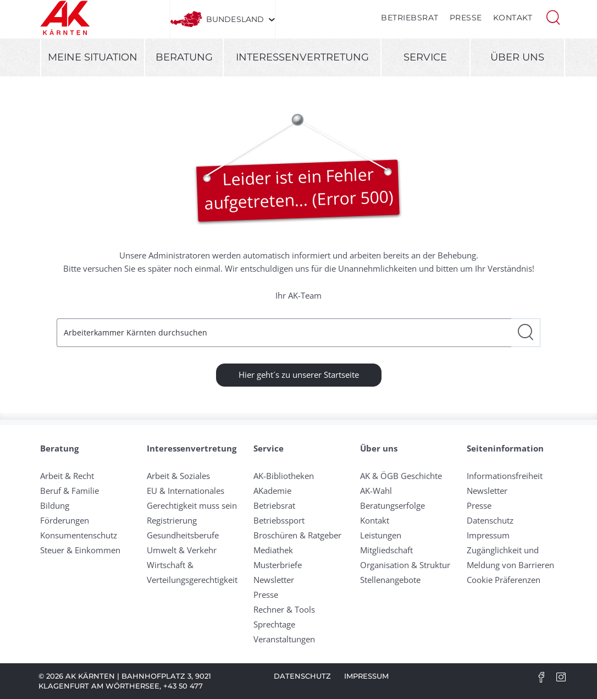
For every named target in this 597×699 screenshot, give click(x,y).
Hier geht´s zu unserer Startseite (299, 374)
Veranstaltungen (284, 639)
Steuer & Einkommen (80, 549)
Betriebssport (279, 520)
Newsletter (273, 579)
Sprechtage (274, 624)
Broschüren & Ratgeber (297, 535)
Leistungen (380, 535)
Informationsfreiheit (505, 475)
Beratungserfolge (392, 505)
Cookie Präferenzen (503, 579)
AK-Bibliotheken (283, 475)
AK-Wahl (376, 490)
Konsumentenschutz (78, 535)
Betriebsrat (410, 18)
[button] (553, 16)
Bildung (54, 505)
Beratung (184, 57)
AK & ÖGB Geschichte (401, 475)
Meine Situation (92, 57)
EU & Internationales (185, 490)
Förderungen (64, 520)
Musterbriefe (277, 564)
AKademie (272, 490)
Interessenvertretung (302, 57)
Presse (466, 18)
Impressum (488, 535)
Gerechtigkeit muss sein (192, 505)
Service (425, 57)
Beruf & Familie (69, 490)
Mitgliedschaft (386, 549)
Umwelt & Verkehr (182, 549)
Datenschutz (490, 520)
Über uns (517, 57)
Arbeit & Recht (67, 475)
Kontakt (513, 18)
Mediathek (273, 549)
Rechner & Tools (284, 609)
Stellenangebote (390, 579)
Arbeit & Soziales (178, 475)
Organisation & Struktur (405, 564)
